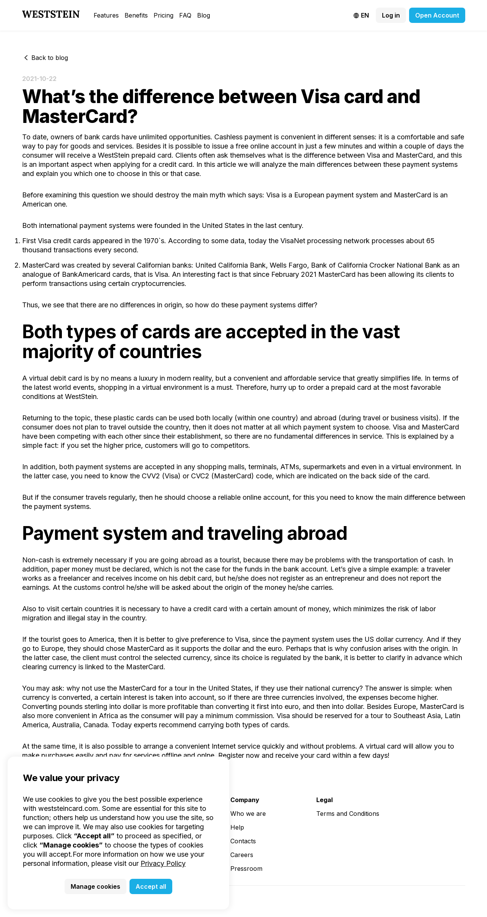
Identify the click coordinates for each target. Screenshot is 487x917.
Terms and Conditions (347, 813)
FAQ (185, 15)
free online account (266, 146)
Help (237, 827)
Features (106, 15)
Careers (241, 855)
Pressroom (246, 868)
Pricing (163, 15)
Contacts (243, 841)
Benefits (136, 15)
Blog (203, 15)
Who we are (248, 813)
